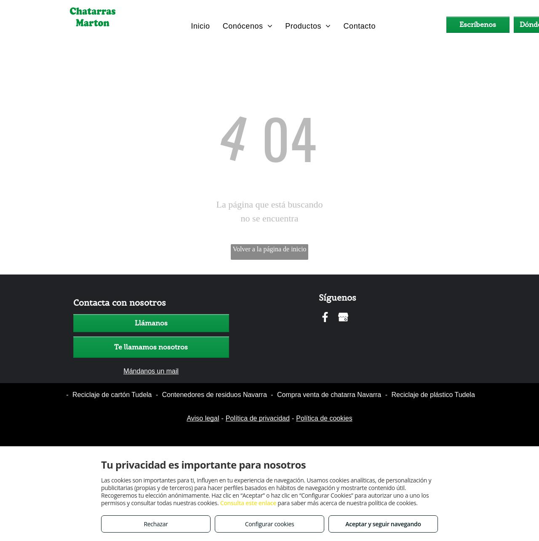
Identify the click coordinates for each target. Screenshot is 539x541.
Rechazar (156, 524)
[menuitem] (200, 26)
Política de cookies (324, 418)
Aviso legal (203, 418)
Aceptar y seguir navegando (383, 524)
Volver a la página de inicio (269, 249)
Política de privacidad (258, 418)
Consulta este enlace (248, 503)
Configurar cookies (269, 524)
